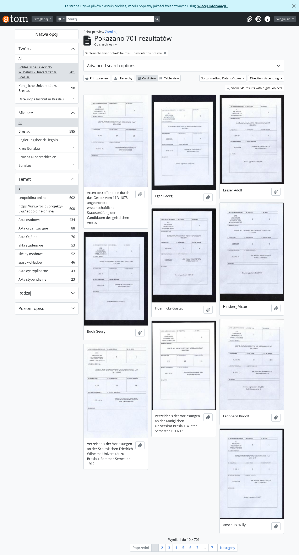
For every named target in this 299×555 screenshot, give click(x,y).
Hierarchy (123, 78)
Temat (24, 179)
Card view (147, 78)
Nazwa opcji (46, 34)
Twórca (25, 48)
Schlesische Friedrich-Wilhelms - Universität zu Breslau (46, 72)
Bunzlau (46, 166)
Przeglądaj (41, 19)
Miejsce (25, 113)
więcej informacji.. (212, 6)
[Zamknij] (294, 6)
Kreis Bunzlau (46, 149)
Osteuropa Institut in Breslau (46, 100)
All (20, 58)
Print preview (96, 78)
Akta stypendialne (46, 280)
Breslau (46, 132)
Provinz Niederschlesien (46, 157)
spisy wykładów (46, 263)
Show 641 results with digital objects (254, 88)
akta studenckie (46, 246)
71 (213, 547)
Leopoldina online (46, 198)
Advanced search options (111, 65)
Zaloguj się (283, 19)
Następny (227, 547)
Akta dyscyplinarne (46, 271)
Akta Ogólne (46, 237)
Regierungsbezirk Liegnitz (46, 140)
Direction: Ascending (265, 78)
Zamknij (111, 32)
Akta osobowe (46, 220)
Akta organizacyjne (46, 229)
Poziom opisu (31, 308)
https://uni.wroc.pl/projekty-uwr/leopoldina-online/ (46, 208)
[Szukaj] (110, 19)
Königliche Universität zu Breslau (46, 88)
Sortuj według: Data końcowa (221, 78)
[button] (249, 19)
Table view (169, 78)
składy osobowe (46, 254)
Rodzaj (24, 293)
